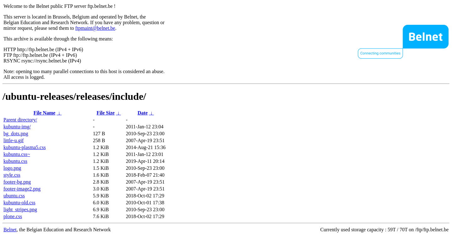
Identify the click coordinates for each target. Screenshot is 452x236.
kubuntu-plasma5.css (24, 147)
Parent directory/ (20, 119)
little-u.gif (13, 140)
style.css (11, 175)
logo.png (12, 168)
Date (142, 112)
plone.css (12, 216)
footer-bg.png (17, 182)
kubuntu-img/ (17, 126)
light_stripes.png (20, 209)
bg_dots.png (15, 133)
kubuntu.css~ (16, 154)
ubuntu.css (14, 195)
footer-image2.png (21, 188)
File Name (45, 112)
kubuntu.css (15, 161)
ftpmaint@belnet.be (95, 28)
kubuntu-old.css (19, 202)
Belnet (10, 229)
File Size (106, 112)
